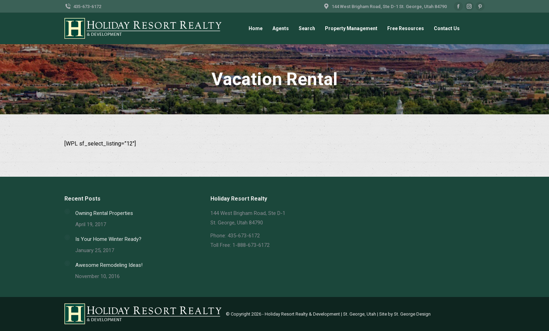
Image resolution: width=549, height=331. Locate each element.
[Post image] (67, 211)
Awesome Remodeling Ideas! (109, 265)
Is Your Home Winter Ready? (108, 239)
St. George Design (412, 314)
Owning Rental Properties (104, 213)
